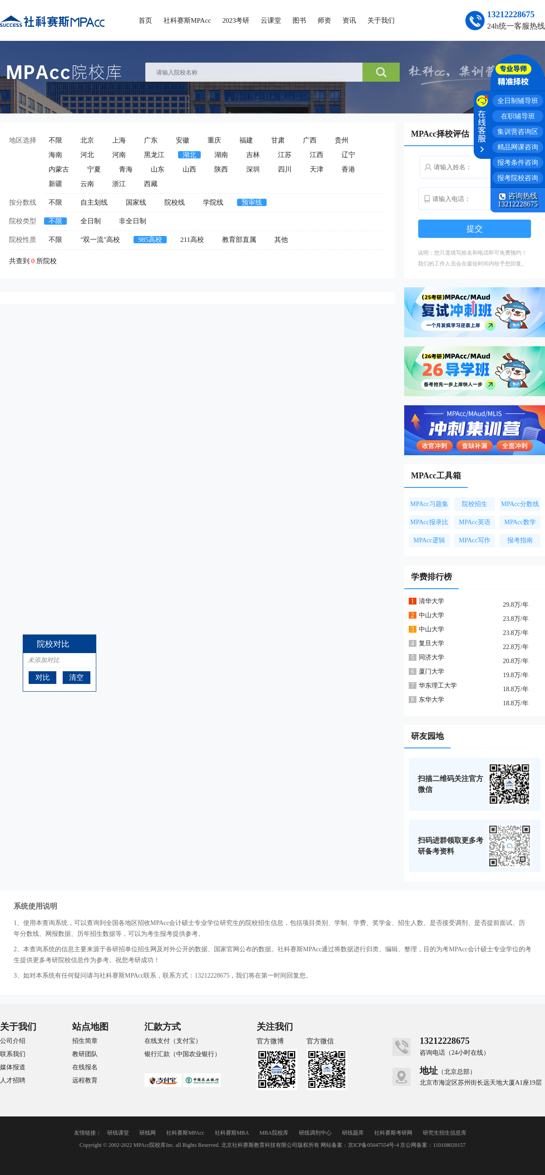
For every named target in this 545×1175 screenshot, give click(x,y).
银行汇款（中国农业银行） (182, 1054)
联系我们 (12, 1054)
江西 (316, 154)
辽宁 (348, 154)
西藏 (151, 183)
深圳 (253, 169)
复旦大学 (431, 643)
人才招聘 (12, 1080)
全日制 (90, 221)
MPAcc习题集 (429, 504)
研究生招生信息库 (444, 1133)
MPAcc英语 (474, 522)
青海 (126, 169)
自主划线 (94, 202)
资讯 (349, 20)
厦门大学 (431, 671)
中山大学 (431, 615)
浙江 (119, 183)
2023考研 (235, 20)
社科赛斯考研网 (393, 1133)
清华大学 (431, 601)
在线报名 (85, 1067)
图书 (299, 20)
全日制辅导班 (517, 100)
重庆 (214, 140)
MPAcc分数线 (520, 504)
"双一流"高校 (100, 239)
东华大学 (431, 699)
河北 (87, 154)
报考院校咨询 (517, 178)
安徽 (182, 140)
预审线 (252, 202)
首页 (145, 20)
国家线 (136, 202)
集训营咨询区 (517, 131)
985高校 (150, 239)
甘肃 (278, 140)
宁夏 (94, 169)
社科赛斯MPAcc (187, 20)
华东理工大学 (438, 685)
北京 (87, 140)
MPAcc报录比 (429, 522)
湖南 (221, 154)
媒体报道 (12, 1067)
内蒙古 (59, 169)
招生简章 (85, 1041)
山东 (157, 169)
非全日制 (132, 221)
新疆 (55, 183)
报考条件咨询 (517, 162)
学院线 (213, 202)
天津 (316, 169)
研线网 (147, 1133)
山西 (189, 169)
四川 (285, 169)
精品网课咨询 (517, 147)
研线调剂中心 (315, 1133)
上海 (119, 140)
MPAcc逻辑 (429, 540)
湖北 (189, 154)
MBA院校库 (273, 1133)
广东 (151, 140)
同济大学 (431, 657)
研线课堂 (118, 1133)
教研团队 (85, 1054)
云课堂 (271, 20)
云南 (87, 183)
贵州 (341, 140)
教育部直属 (239, 239)
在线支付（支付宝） (173, 1041)
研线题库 (353, 1133)
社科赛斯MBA (232, 1133)
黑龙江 (154, 154)
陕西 (221, 169)
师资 (324, 20)
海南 (55, 154)
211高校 (192, 239)
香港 (348, 169)
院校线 (174, 202)
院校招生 (474, 504)
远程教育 (85, 1080)
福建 (246, 140)
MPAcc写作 (474, 540)
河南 (119, 154)
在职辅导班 (518, 116)
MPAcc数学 (520, 522)
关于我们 (381, 20)
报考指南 (520, 540)
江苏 (285, 154)
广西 (310, 140)
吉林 (253, 154)
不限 (55, 140)
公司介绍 (12, 1041)
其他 (281, 239)
